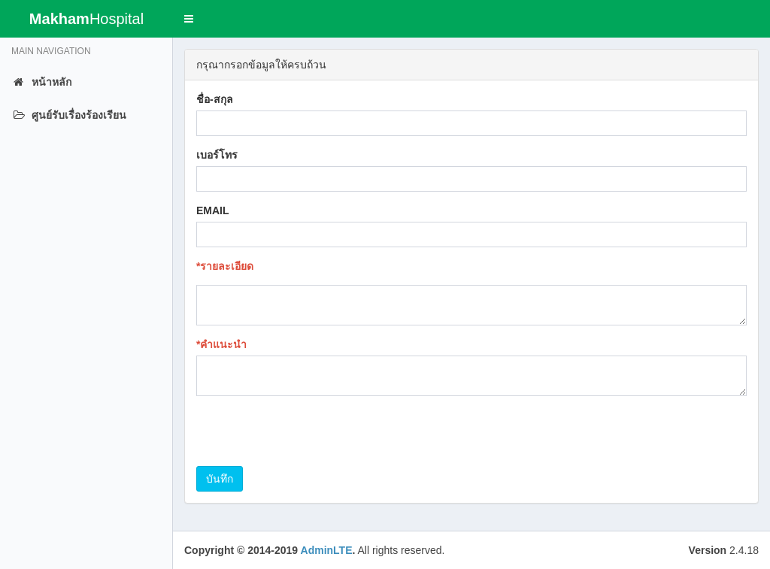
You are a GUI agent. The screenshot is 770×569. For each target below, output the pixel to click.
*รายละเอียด (224, 266)
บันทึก (219, 479)
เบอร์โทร (217, 155)
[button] (189, 19)
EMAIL (212, 210)
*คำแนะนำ (221, 344)
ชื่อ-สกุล (214, 99)
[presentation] (310, 436)
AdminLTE (327, 550)
